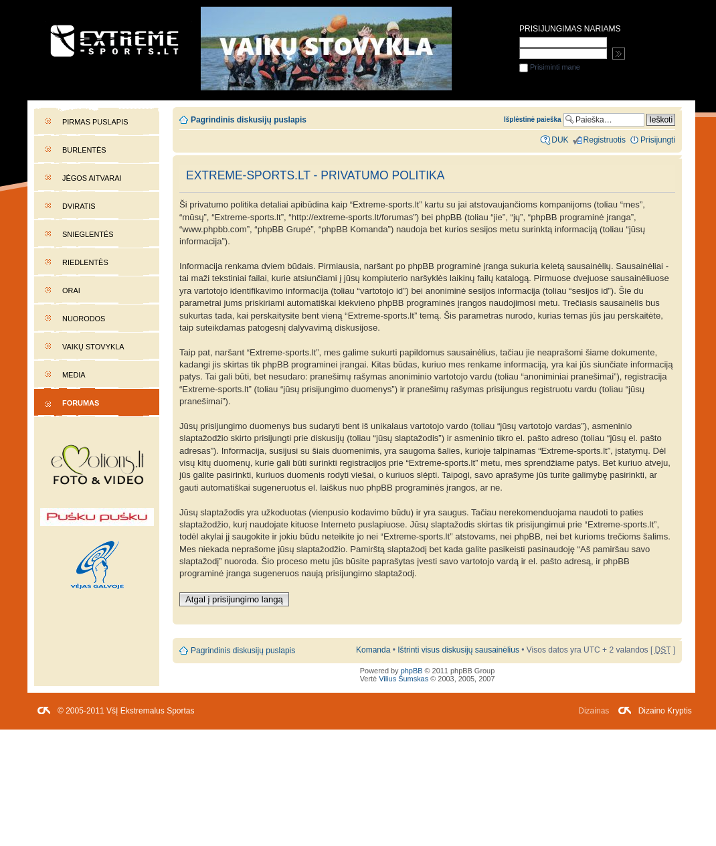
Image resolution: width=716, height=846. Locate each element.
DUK (559, 140)
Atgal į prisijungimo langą (234, 599)
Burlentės (84, 150)
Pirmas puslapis (95, 122)
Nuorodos (83, 319)
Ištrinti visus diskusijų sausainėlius (458, 650)
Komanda (373, 650)
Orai (71, 290)
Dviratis (79, 206)
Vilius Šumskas (403, 679)
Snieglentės (88, 234)
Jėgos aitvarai (92, 178)
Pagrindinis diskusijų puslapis (248, 119)
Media (74, 375)
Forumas (80, 403)
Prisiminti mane (549, 67)
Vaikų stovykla (93, 347)
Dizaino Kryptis (665, 710)
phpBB (412, 671)
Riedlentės (85, 262)
